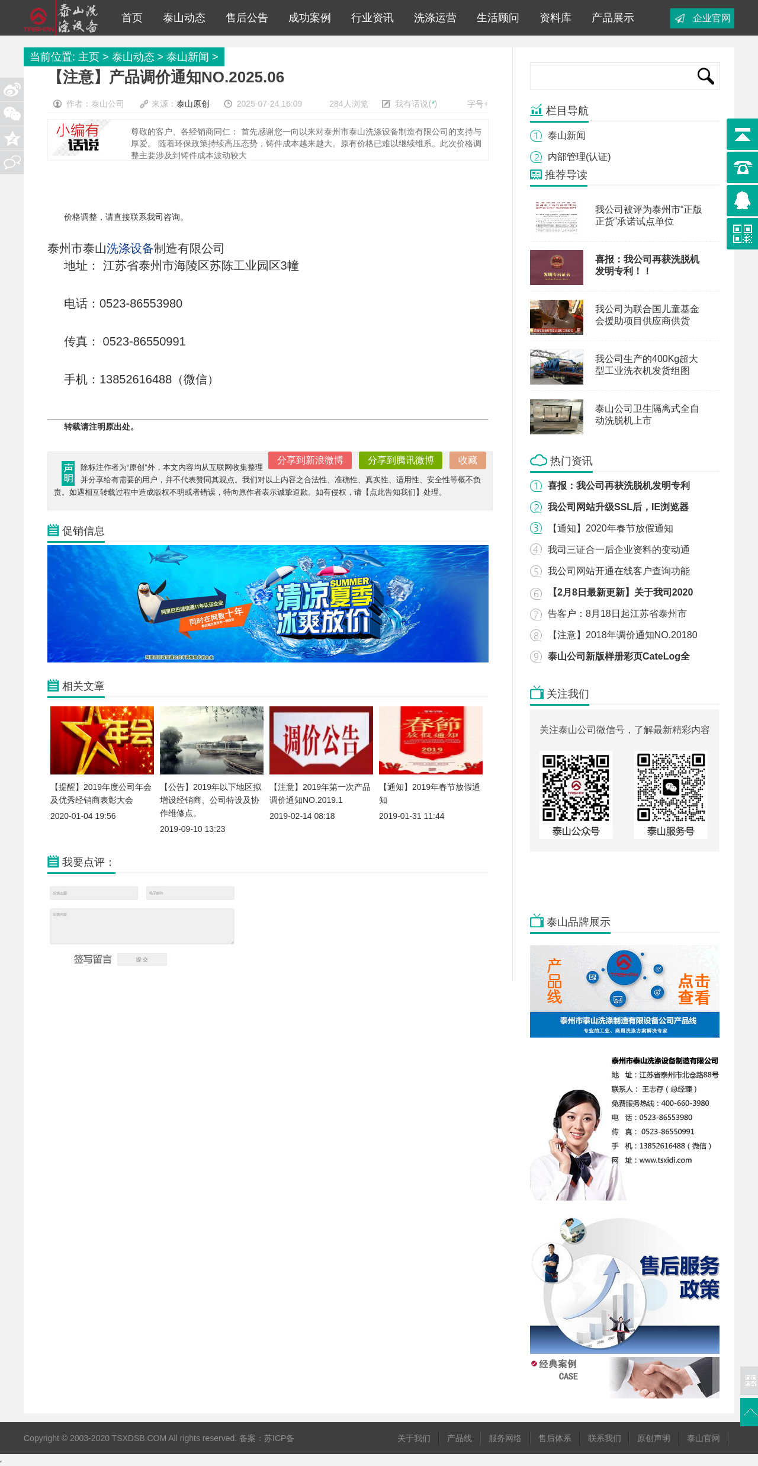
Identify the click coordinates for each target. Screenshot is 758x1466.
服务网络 (505, 1438)
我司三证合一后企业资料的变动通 (619, 550)
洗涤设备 (130, 248)
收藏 (467, 460)
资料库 (552, 18)
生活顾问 (495, 18)
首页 (132, 18)
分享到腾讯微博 (401, 460)
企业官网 (712, 18)
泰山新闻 (187, 57)
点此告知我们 (393, 492)
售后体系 (554, 1438)
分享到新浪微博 (310, 460)
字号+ (478, 103)
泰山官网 (703, 1438)
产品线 (459, 1438)
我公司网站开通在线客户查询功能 (619, 571)
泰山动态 (181, 18)
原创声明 (653, 1438)
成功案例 (306, 18)
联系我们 (604, 1438)
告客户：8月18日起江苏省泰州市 (617, 614)
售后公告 (244, 18)
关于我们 (414, 1438)
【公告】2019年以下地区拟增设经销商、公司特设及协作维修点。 (210, 800)
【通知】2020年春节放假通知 (610, 528)
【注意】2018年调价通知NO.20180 (623, 635)
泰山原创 (193, 103)
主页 (88, 57)
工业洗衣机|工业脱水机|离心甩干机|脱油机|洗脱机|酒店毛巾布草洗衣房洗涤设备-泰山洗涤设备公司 (64, 18)
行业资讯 (369, 18)
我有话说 (411, 103)
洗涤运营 (432, 18)
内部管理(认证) (579, 157)
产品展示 (610, 18)
